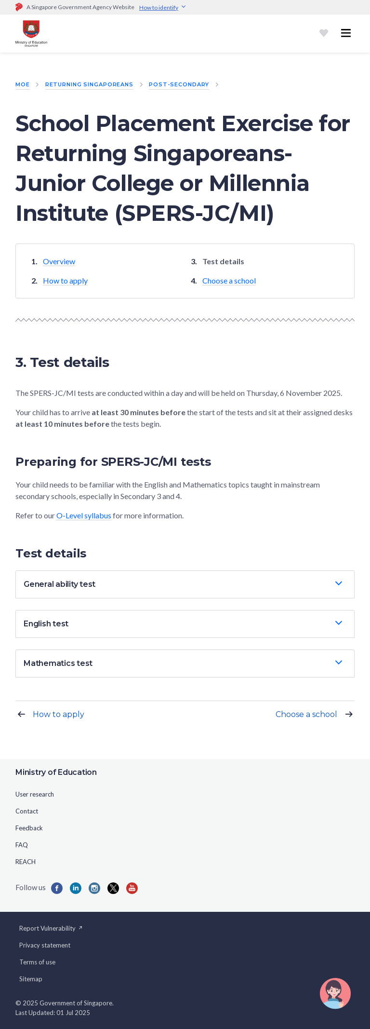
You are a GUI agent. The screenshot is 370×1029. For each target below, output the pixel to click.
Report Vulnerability (51, 928)
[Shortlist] (324, 33)
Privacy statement (44, 945)
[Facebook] (57, 888)
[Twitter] (113, 888)
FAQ (21, 845)
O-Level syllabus (83, 515)
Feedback (29, 828)
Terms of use (37, 962)
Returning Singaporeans (89, 84)
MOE (22, 84)
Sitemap (30, 979)
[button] (185, 584)
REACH (25, 862)
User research (34, 794)
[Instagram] (94, 888)
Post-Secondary (179, 84)
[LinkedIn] (75, 888)
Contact (26, 811)
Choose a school (229, 280)
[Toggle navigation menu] (346, 33)
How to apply (65, 280)
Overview (59, 261)
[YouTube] (132, 888)
